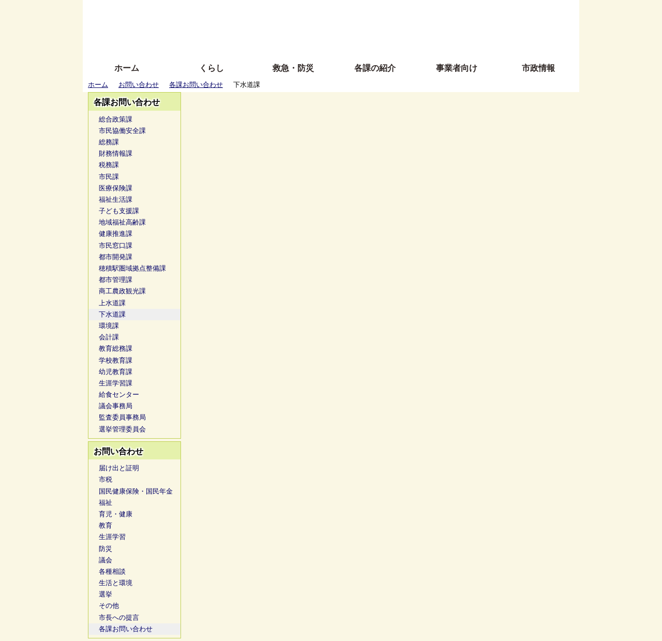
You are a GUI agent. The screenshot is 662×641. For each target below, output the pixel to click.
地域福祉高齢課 (122, 222)
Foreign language (264, 27)
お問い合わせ (138, 84)
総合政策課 (115, 119)
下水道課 (112, 314)
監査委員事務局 (122, 417)
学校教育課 (115, 360)
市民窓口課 (115, 245)
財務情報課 (115, 153)
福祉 (105, 502)
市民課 (109, 177)
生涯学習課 (115, 383)
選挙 (105, 594)
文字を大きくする (339, 27)
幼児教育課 (115, 372)
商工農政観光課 (122, 291)
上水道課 (112, 303)
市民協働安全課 (122, 131)
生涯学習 (112, 537)
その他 (109, 605)
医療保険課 (115, 188)
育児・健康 (115, 514)
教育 (105, 525)
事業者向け (456, 68)
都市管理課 (115, 280)
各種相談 (112, 571)
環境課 (109, 326)
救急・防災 (293, 68)
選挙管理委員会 (122, 429)
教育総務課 (115, 348)
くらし (211, 68)
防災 (105, 549)
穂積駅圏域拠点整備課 (132, 268)
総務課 (109, 142)
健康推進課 (115, 233)
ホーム (126, 68)
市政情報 (538, 68)
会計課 (109, 337)
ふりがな (248, 11)
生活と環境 (115, 583)
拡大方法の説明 (255, 42)
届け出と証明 (119, 468)
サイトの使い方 (319, 42)
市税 (105, 479)
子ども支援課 (119, 211)
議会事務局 (115, 406)
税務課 (109, 165)
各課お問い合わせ (196, 84)
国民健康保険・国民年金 (136, 491)
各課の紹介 (375, 68)
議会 (105, 560)
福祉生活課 (115, 199)
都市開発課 (115, 257)
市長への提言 (119, 617)
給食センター (119, 394)
